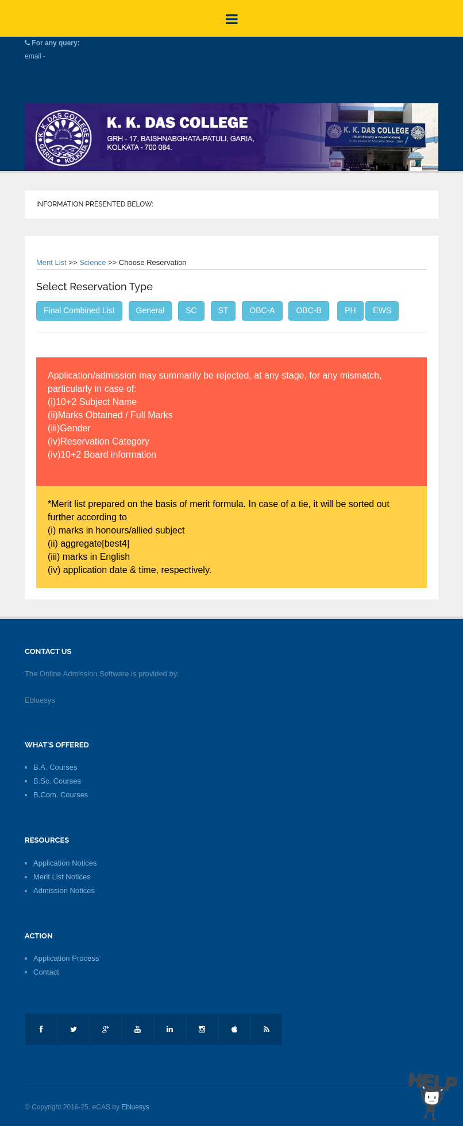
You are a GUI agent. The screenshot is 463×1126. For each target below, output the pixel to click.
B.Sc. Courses (57, 781)
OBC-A (262, 310)
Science (92, 262)
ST (223, 310)
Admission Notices (64, 890)
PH (350, 310)
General (150, 310)
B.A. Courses (55, 767)
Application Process (66, 958)
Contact (46, 972)
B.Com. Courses (60, 794)
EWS (382, 310)
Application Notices (65, 863)
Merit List (51, 262)
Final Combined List (79, 310)
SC (191, 310)
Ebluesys (135, 1107)
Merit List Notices (62, 876)
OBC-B (308, 310)
